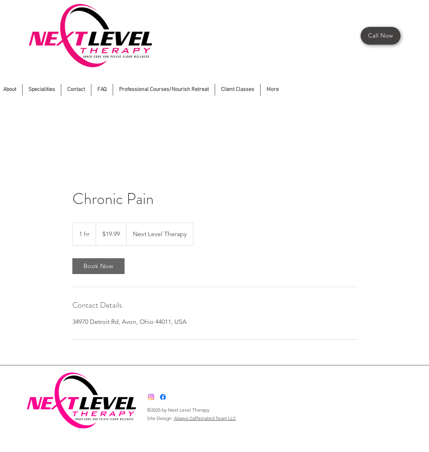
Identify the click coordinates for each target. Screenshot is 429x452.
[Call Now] (381, 36)
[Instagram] (151, 397)
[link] (98, 266)
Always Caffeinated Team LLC (205, 418)
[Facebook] (422, 88)
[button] (164, 90)
